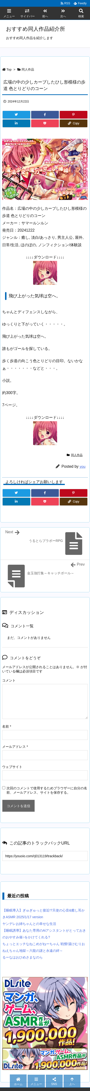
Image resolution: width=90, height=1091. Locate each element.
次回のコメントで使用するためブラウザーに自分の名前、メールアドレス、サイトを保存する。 (46, 790)
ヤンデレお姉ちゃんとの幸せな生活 (29, 924)
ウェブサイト (12, 767)
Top (9, 69)
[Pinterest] (73, 115)
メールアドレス (15, 747)
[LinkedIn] (16, 123)
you (82, 466)
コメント (9, 680)
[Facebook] (45, 115)
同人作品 (28, 69)
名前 (6, 726)
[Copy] (73, 123)
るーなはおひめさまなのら (22, 957)
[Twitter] (16, 115)
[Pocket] (45, 123)
